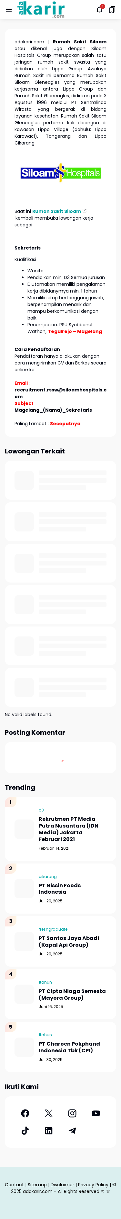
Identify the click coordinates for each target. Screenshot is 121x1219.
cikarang (48, 876)
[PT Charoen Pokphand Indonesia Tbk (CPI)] (24, 1047)
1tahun (45, 982)
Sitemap (37, 1184)
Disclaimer (62, 1184)
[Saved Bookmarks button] (112, 9)
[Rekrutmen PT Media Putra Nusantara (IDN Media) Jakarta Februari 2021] (24, 829)
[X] (48, 1113)
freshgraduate (53, 929)
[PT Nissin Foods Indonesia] (24, 888)
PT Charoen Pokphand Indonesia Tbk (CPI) (69, 1047)
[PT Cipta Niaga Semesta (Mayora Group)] (24, 994)
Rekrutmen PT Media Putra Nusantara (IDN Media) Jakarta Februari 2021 (68, 829)
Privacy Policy (93, 1184)
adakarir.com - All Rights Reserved (61, 1191)
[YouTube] (96, 1113)
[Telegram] (72, 1130)
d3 (41, 810)
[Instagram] (72, 1113)
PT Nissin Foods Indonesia (60, 889)
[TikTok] (25, 1130)
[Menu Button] (8, 9)
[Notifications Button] (99, 9)
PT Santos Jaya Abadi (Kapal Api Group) (69, 942)
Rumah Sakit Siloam (56, 211)
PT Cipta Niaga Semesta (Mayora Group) (72, 995)
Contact (14, 1184)
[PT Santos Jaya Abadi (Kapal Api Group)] (24, 941)
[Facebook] (25, 1113)
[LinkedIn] (48, 1130)
